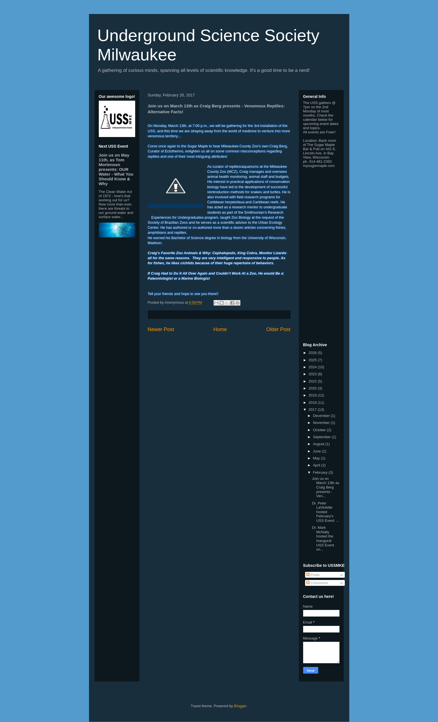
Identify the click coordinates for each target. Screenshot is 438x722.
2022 (313, 381)
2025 (313, 360)
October (320, 430)
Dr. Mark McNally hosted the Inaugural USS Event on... (323, 538)
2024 (313, 367)
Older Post (278, 329)
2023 (313, 374)
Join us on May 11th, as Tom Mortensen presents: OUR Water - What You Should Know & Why (116, 169)
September (322, 437)
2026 (313, 353)
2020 (313, 388)
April (317, 465)
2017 (313, 409)
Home (220, 329)
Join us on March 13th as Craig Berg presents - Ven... (325, 487)
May (317, 458)
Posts (313, 575)
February (321, 472)
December (322, 416)
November (322, 423)
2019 (313, 395)
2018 (313, 402)
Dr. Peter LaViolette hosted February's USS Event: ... (325, 512)
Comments (317, 583)
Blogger (240, 706)
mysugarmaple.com (319, 166)
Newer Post (161, 329)
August (319, 444)
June (317, 451)
